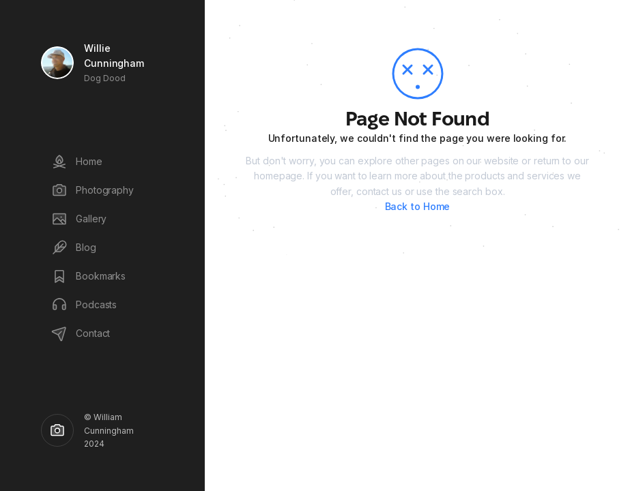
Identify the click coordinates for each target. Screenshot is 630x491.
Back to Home (417, 206)
